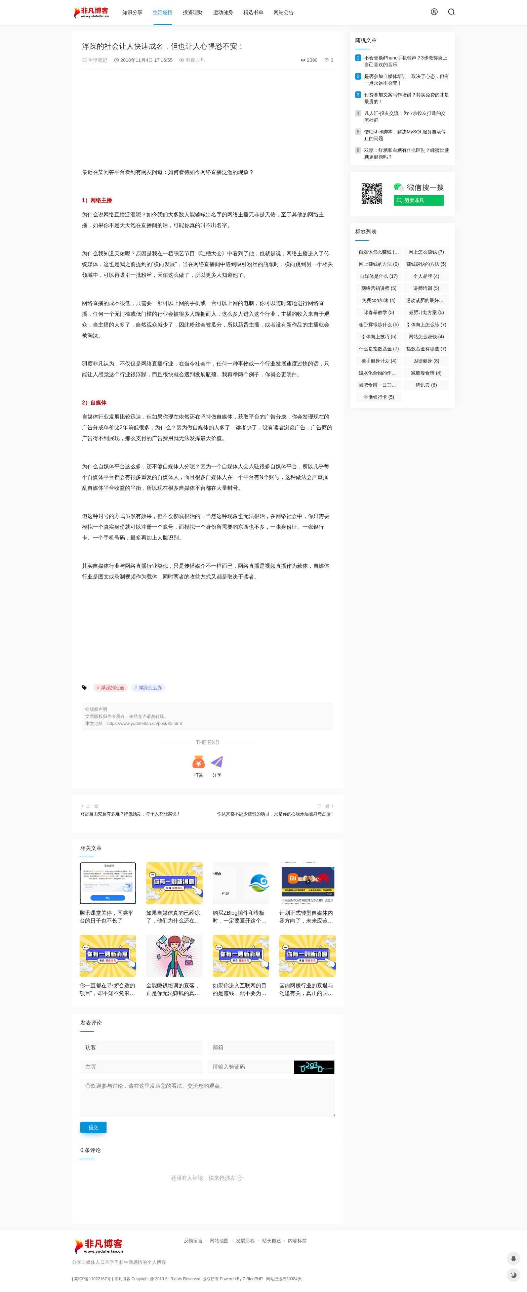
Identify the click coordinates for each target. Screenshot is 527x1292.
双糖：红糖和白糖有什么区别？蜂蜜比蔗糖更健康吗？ (406, 153)
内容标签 (297, 1240)
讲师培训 (426, 288)
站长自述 (271, 1240)
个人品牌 (426, 276)
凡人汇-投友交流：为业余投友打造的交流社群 (405, 117)
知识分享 (132, 12)
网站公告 (284, 12)
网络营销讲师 (379, 288)
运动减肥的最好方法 (427, 300)
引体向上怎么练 (426, 324)
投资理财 (193, 12)
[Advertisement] (207, 120)
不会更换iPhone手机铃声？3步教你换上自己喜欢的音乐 (405, 61)
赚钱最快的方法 (426, 264)
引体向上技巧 (379, 336)
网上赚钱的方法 (379, 264)
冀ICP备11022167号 (92, 1279)
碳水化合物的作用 (380, 373)
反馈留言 (193, 1240)
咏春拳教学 (379, 312)
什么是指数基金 (379, 348)
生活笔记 (95, 60)
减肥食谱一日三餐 (380, 385)
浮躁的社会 (112, 687)
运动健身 (223, 12)
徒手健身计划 (379, 360)
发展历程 (245, 1240)
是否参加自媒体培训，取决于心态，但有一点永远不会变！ (406, 80)
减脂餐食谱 (426, 373)
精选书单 (253, 12)
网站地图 (219, 1240)
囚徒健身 (426, 360)
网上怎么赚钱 (426, 252)
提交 (93, 1127)
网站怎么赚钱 (426, 336)
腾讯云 (426, 385)
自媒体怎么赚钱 (380, 252)
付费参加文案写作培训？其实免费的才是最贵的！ (406, 98)
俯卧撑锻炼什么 (379, 324)
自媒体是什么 (379, 276)
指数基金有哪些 (426, 348)
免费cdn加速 (379, 300)
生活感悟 (163, 12)
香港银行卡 (379, 397)
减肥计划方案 (426, 312)
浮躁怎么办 (150, 687)
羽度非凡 (191, 60)
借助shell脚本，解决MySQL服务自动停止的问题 (405, 135)
